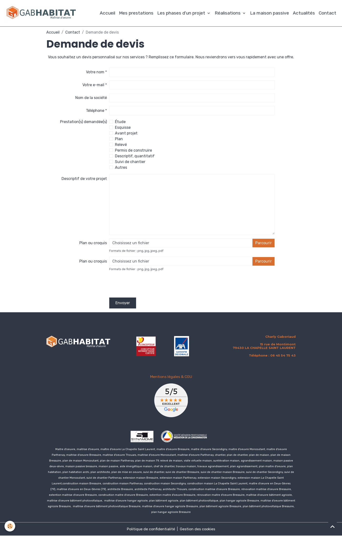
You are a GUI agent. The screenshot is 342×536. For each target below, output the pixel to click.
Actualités (304, 13)
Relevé (121, 145)
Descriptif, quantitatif (135, 156)
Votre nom (95, 72)
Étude (120, 122)
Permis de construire (133, 150)
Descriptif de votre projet (84, 179)
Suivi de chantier (130, 162)
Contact (327, 13)
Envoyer (122, 303)
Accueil (107, 13)
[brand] (42, 13)
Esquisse (123, 127)
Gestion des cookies (197, 529)
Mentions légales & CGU (171, 377)
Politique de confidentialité (151, 529)
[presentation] (145, 284)
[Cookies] (10, 526)
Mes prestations (136, 13)
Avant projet (126, 133)
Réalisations (228, 13)
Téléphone (95, 111)
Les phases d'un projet (181, 13)
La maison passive (269, 13)
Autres (121, 167)
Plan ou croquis (93, 243)
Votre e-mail (93, 85)
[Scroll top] (332, 526)
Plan (119, 139)
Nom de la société (91, 98)
